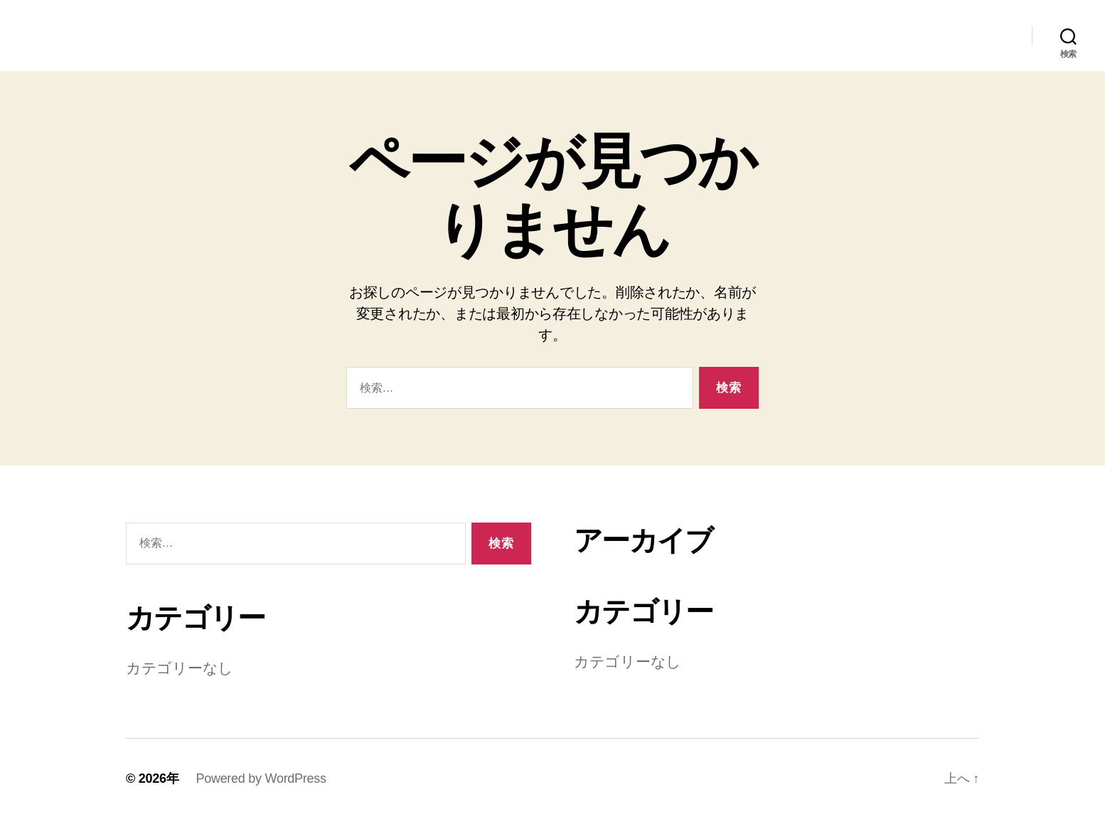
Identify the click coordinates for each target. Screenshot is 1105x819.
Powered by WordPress (261, 778)
